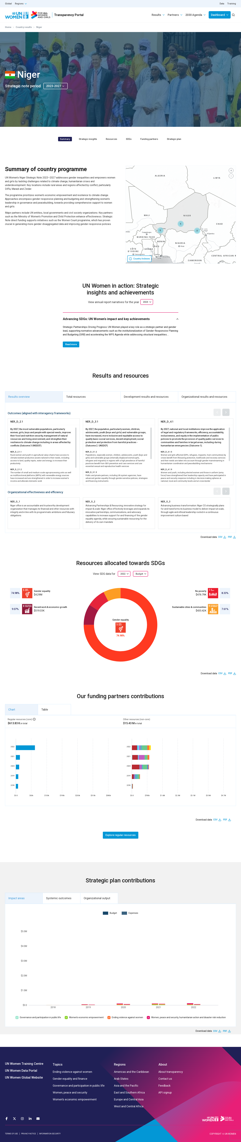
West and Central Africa (128, 1106)
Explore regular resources (121, 835)
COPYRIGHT (216, 1134)
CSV (220, 537)
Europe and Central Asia (129, 1099)
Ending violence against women (127, 1017)
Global (8, 3)
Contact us (165, 1079)
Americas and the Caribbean (131, 1072)
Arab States (121, 1079)
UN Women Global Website (24, 1077)
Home (8, 27)
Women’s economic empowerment (86, 1017)
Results (156, 14)
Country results (24, 27)
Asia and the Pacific (126, 1086)
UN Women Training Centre (24, 1064)
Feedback (164, 1086)
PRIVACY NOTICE (28, 1134)
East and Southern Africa (129, 1092)
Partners (173, 14)
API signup (165, 1092)
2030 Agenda (193, 14)
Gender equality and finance (70, 1079)
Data (222, 3)
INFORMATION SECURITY (50, 1134)
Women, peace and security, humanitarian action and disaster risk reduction (188, 1017)
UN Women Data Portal (21, 1070)
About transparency (170, 1072)
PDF (230, 537)
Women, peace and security (70, 1092)
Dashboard (218, 14)
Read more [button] (71, 344)
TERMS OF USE (11, 1134)
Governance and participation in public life (40, 1017)
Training (231, 3)
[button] (197, 231)
